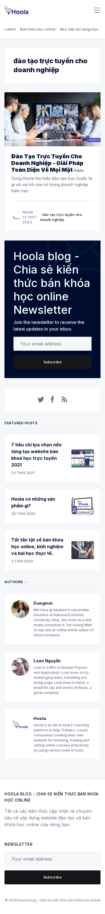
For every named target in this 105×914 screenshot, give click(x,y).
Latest (10, 29)
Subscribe (52, 362)
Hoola (27, 212)
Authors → (15, 582)
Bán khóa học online (38, 29)
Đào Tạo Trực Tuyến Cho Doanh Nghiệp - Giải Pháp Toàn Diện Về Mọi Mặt (47, 163)
